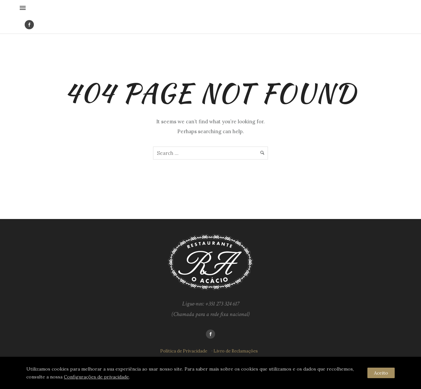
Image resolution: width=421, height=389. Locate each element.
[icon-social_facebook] (29, 24)
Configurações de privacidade (96, 377)
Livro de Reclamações (235, 351)
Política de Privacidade (183, 351)
